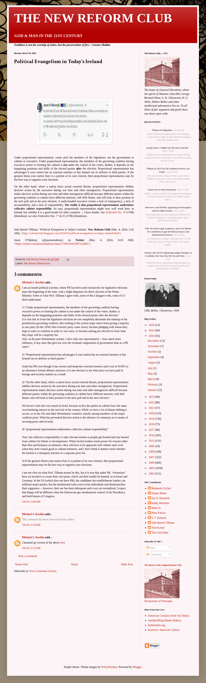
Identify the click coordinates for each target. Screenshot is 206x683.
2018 (152, 424)
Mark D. (156, 507)
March (152, 379)
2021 (152, 407)
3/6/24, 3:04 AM (31, 505)
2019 (152, 418)
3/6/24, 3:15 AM (31, 552)
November (154, 346)
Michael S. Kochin (33, 286)
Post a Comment (27, 560)
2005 (152, 468)
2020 (152, 413)
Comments (154, 554)
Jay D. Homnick (160, 498)
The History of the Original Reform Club (163, 565)
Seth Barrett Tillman (162, 522)
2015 (152, 440)
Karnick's (163, 629)
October (153, 351)
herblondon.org (156, 625)
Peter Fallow (158, 512)
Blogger (137, 666)
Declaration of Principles (158, 601)
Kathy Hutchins (160, 503)
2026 (152, 324)
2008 (152, 451)
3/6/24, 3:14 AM (31, 528)
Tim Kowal (157, 527)
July (150, 368)
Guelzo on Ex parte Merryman (162, 189)
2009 (152, 446)
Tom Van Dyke (159, 532)
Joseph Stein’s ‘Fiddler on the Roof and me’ (167, 148)
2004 (152, 473)
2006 (152, 462)
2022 (152, 402)
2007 (152, 457)
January (152, 389)
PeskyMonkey (109, 666)
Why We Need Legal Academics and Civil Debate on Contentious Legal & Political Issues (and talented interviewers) (168, 231)
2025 (152, 330)
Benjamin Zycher (161, 488)
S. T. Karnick (158, 517)
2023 (152, 396)
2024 (152, 335)
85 (63, 215)
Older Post (127, 568)
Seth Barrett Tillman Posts (37, 263)
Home (74, 568)
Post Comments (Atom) (43, 575)
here (62, 546)
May (151, 373)
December (154, 340)
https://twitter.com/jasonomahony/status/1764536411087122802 (52, 243)
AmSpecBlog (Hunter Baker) (164, 620)
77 (57, 215)
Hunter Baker (159, 493)
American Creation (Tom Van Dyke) (168, 615)
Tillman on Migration (162, 130)
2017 (152, 429)
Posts (151, 547)
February (153, 384)
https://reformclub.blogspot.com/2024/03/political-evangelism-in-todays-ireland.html (71, 233)
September (154, 357)
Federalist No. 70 (115, 212)
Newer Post (21, 568)
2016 (152, 435)
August (152, 362)
